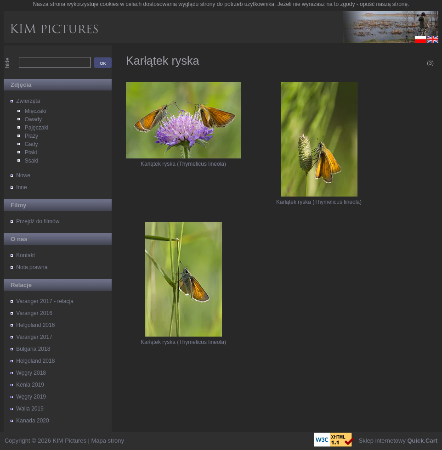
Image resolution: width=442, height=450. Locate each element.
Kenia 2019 (30, 385)
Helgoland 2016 (35, 325)
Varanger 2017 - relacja (45, 301)
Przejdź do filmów (37, 221)
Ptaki (31, 152)
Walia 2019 (30, 408)
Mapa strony (107, 440)
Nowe (23, 175)
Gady (31, 144)
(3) (430, 63)
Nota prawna (31, 267)
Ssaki (31, 161)
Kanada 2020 (32, 420)
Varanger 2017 (34, 337)
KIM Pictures (69, 440)
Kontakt (25, 255)
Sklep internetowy (398, 440)
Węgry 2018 (31, 373)
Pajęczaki (36, 127)
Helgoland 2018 (35, 361)
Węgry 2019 (31, 397)
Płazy (31, 136)
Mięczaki (35, 111)
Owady (33, 119)
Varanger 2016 (34, 313)
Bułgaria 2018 (33, 349)
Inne (21, 187)
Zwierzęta (28, 101)
